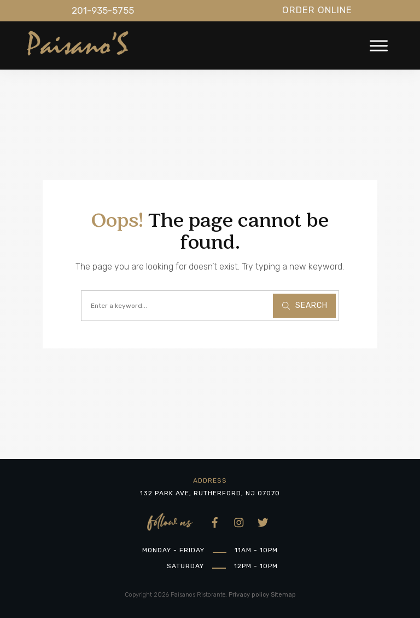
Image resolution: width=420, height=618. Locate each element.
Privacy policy (249, 594)
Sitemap (283, 594)
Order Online (317, 9)
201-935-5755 (103, 10)
